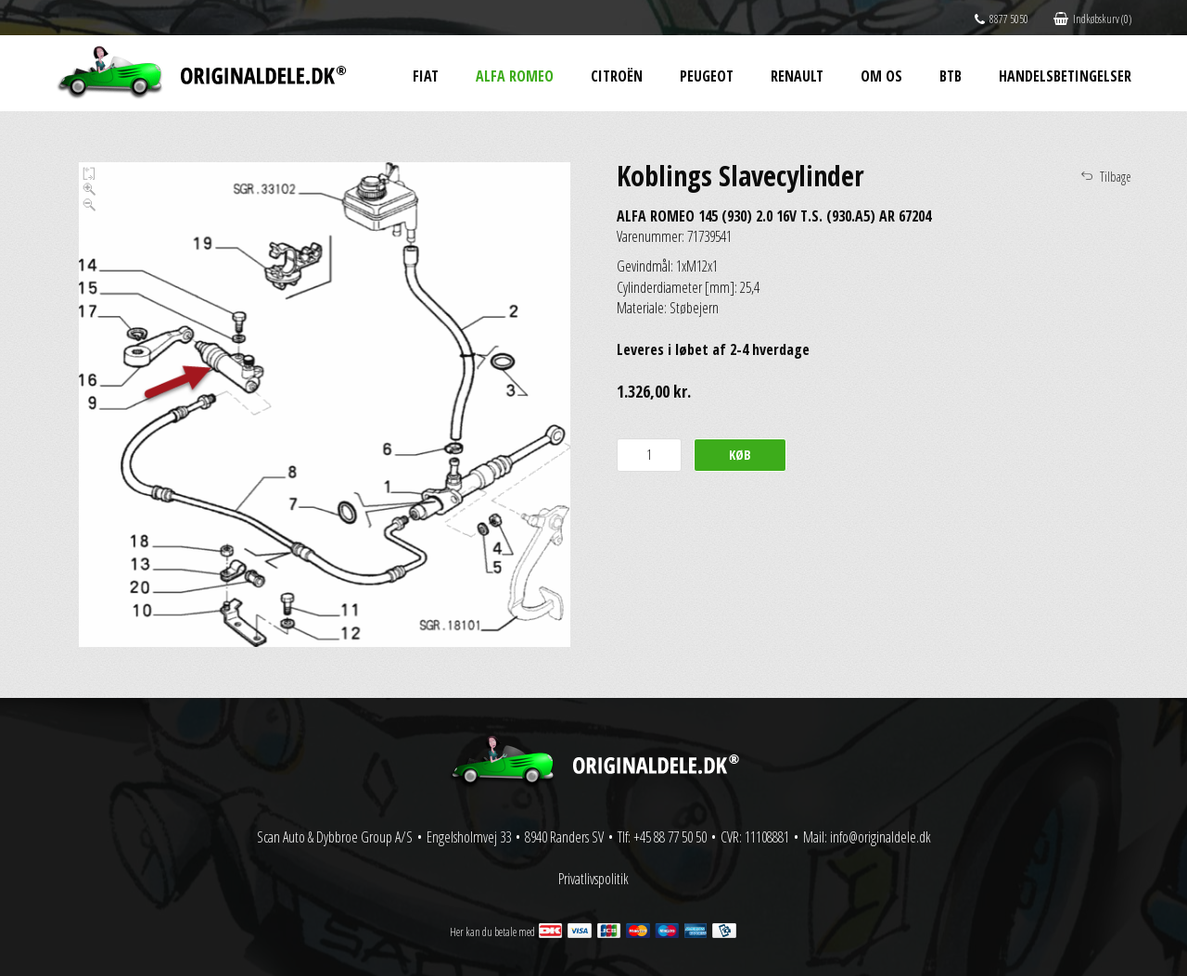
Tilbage (1115, 176)
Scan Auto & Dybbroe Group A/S (335, 837)
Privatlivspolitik (593, 878)
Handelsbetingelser (1065, 76)
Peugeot (707, 76)
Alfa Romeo (515, 76)
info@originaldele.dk (880, 837)
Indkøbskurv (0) (1092, 19)
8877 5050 (1001, 19)
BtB (950, 76)
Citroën (617, 76)
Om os (881, 76)
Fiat (426, 76)
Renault (797, 76)
